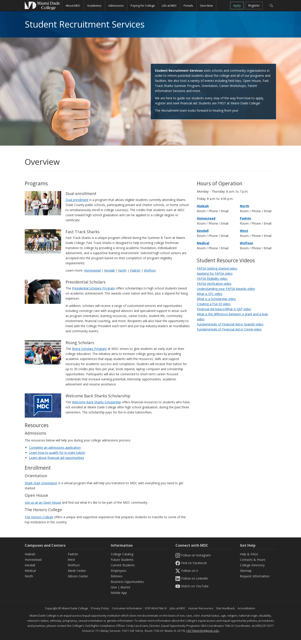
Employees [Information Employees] (118, 571)
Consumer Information (127, 608)
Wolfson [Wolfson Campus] (74, 565)
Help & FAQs (249, 554)
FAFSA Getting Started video (217, 268)
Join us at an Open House (43, 502)
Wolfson (150, 270)
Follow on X (186, 571)
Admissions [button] (116, 6)
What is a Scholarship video (216, 299)
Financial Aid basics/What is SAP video (224, 309)
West (244, 231)
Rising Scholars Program (89, 349)
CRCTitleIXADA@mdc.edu (202, 631)
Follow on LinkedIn (191, 578)
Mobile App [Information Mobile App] (119, 593)
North (122, 270)
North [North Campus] (29, 576)
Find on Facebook (191, 563)
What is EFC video (209, 294)
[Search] (271, 5)
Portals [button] (188, 6)
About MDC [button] (73, 6)
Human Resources (200, 608)
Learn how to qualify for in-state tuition (57, 452)
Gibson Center (78, 576)
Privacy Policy (100, 608)
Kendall (109, 270)
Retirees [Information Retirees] (116, 576)
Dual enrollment (77, 200)
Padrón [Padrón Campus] (73, 554)
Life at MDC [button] (169, 6)
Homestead (92, 270)
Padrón (135, 270)
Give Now (206, 6)
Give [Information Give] (114, 587)
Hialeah (203, 206)
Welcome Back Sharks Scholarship (96, 402)
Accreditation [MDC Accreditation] (246, 608)
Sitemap (246, 571)
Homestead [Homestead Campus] (33, 559)
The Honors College (39, 517)
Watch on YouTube (192, 586)
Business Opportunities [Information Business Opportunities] (127, 582)
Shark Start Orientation (41, 483)
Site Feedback (225, 608)
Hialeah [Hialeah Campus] (30, 554)
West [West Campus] (71, 559)
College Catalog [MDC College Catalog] (122, 554)
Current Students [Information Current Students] (123, 565)
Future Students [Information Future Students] (122, 559)
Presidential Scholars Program (93, 288)
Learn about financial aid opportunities (56, 458)
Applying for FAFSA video (215, 273)
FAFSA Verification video (214, 284)
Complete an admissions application (55, 447)
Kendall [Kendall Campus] (30, 565)
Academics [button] (94, 6)
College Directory (252, 565)
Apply (237, 5)
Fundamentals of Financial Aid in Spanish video (230, 324)
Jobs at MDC (178, 608)
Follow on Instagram (193, 555)
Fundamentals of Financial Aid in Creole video (229, 329)
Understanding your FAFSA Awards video (226, 289)
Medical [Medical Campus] (30, 571)
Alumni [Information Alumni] (125, 587)
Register (254, 5)
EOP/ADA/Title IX (156, 608)
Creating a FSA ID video (214, 304)
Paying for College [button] (143, 6)
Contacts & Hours (252, 559)
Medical (203, 243)
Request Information (254, 576)
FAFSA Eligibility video (212, 278)
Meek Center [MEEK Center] (77, 571)
